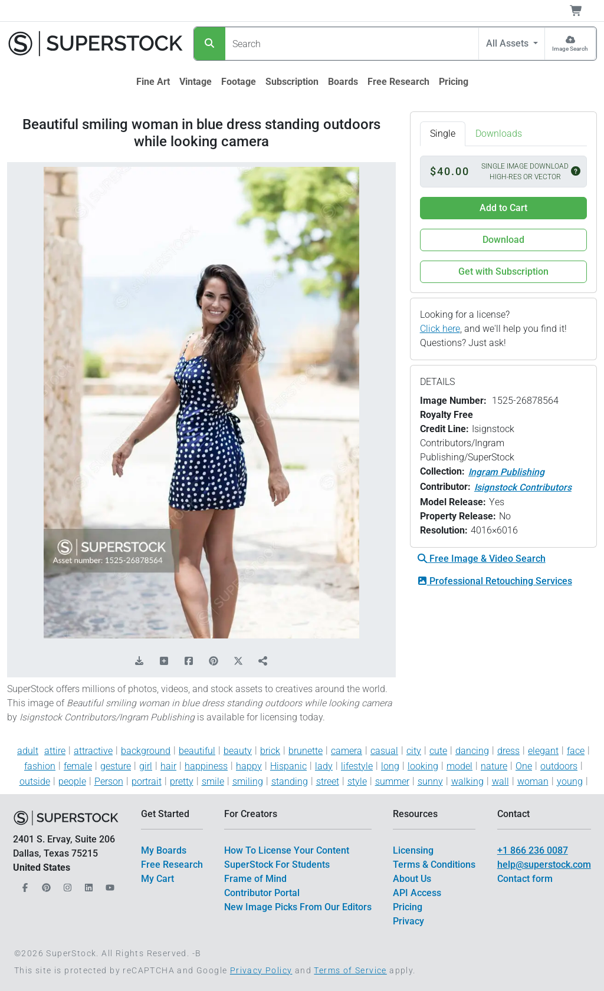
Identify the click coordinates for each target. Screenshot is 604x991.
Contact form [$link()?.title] (525, 878)
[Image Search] (570, 44)
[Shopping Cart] (583, 11)
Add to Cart (503, 207)
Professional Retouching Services (495, 581)
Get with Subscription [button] (503, 271)
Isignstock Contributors (523, 487)
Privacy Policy (261, 970)
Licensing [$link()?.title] (413, 850)
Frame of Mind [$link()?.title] (255, 878)
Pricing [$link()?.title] (407, 907)
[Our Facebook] (23, 884)
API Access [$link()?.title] (417, 892)
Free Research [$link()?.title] (172, 864)
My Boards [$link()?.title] (163, 850)
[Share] (263, 661)
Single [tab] (442, 133)
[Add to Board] (164, 661)
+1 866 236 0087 (532, 850)
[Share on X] (238, 661)
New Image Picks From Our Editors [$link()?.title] (298, 907)
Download (503, 239)
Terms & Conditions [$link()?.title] (434, 864)
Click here (440, 328)
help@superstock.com (544, 864)
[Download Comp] (139, 661)
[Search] (209, 43)
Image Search (570, 48)
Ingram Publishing (506, 472)
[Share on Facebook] (188, 661)
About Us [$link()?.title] (412, 878)
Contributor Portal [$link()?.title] (262, 892)
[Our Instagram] (66, 884)
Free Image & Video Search (482, 558)
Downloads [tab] (498, 133)
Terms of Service (350, 970)
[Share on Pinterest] (213, 661)
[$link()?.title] (153, 82)
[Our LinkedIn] (87, 884)
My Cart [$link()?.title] (157, 878)
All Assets (508, 43)
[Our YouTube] (108, 884)
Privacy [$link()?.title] (408, 921)
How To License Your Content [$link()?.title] (286, 850)
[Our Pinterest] (44, 884)
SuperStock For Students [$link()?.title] (277, 864)
